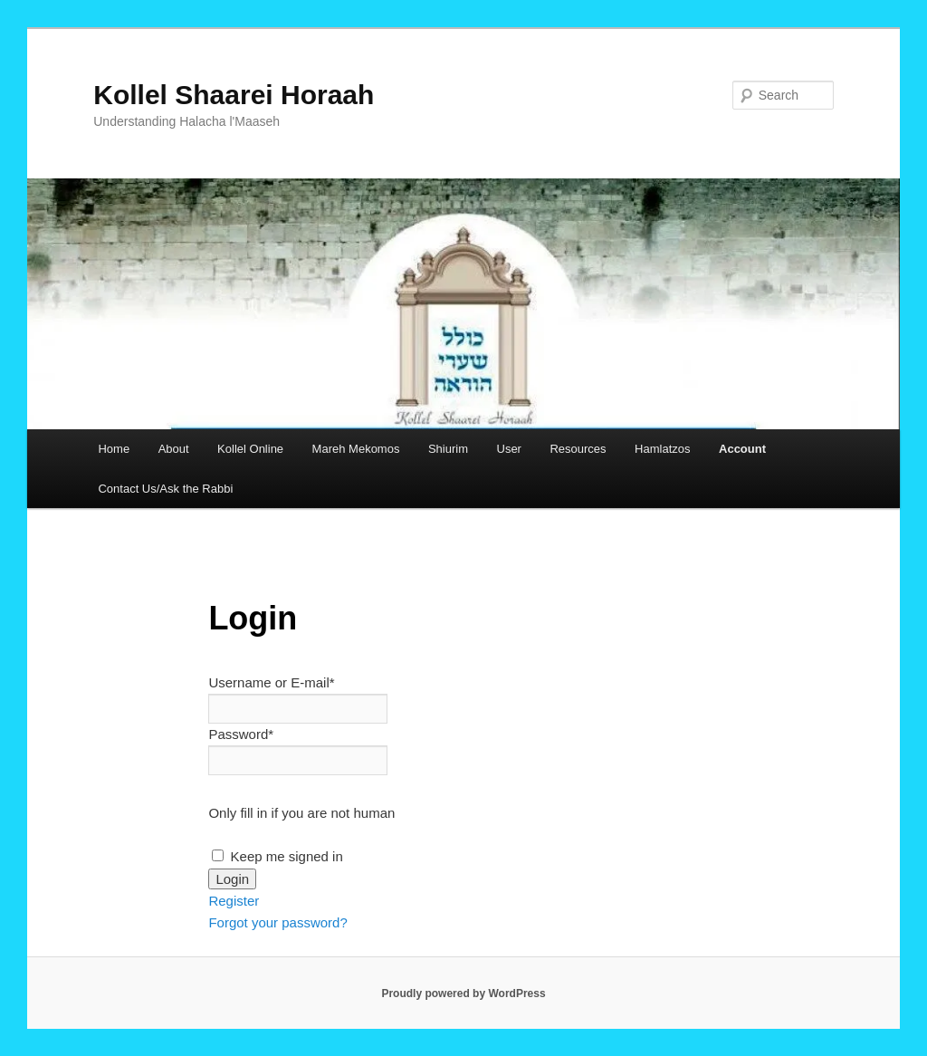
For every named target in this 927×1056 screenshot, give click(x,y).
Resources (578, 449)
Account (742, 449)
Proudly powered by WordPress (463, 993)
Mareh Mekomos (356, 449)
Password (240, 734)
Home (113, 449)
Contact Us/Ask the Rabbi (165, 488)
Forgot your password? (277, 922)
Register (233, 900)
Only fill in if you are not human (301, 813)
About (173, 449)
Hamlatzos (662, 449)
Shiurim (448, 449)
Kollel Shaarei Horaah (233, 95)
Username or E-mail (271, 682)
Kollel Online (250, 449)
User (509, 449)
